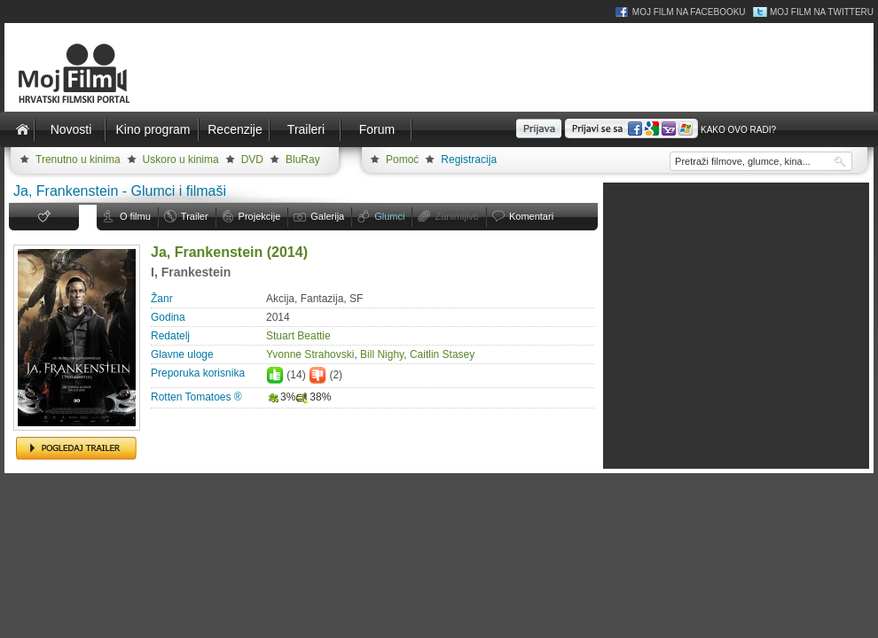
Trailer (194, 216)
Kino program (152, 129)
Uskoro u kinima (181, 159)
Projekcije (260, 216)
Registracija (469, 159)
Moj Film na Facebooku (689, 12)
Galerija (327, 216)
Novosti (71, 129)
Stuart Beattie (298, 336)
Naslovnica (22, 129)
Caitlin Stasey (442, 354)
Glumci (389, 216)
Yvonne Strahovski (310, 354)
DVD (252, 159)
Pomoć (402, 159)
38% (313, 397)
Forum (377, 129)
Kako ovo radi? (738, 130)
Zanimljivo (457, 216)
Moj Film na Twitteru (822, 12)
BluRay (303, 159)
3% (280, 397)
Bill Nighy (382, 354)
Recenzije (235, 129)
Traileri (306, 129)
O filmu (135, 216)
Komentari (531, 216)
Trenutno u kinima (78, 159)
